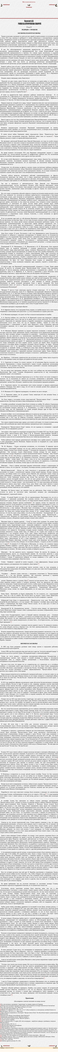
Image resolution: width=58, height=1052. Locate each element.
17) (1, 1039)
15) (1, 1035)
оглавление (29, 7)
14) (1, 1028)
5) (0, 1012)
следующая (52, 4)
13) (1, 1026)
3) (0, 1008)
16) (1, 1036)
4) (0, 1009)
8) (0, 1018)
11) (1, 1024)
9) (0, 1019)
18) (1, 1040)
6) (0, 1015)
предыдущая (6, 4)
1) (0, 1004)
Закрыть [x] (55, 1047)
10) (1, 1021)
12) (1, 1025)
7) (0, 1017)
